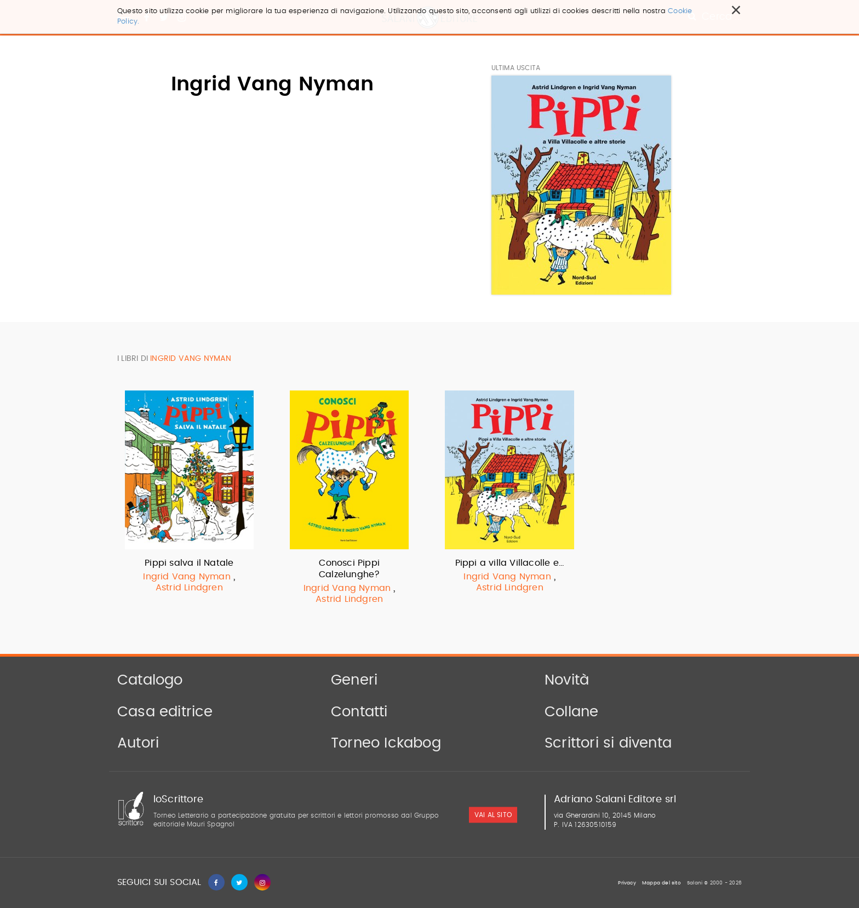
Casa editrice (165, 712)
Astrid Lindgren (189, 587)
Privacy (626, 883)
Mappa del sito (661, 883)
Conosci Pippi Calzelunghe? (349, 569)
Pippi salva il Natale (189, 563)
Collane (571, 712)
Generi (354, 680)
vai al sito (493, 815)
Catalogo (150, 680)
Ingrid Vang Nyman (186, 576)
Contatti (359, 712)
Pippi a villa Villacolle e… (509, 563)
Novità (567, 680)
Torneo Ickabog (386, 743)
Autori (138, 743)
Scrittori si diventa (608, 743)
